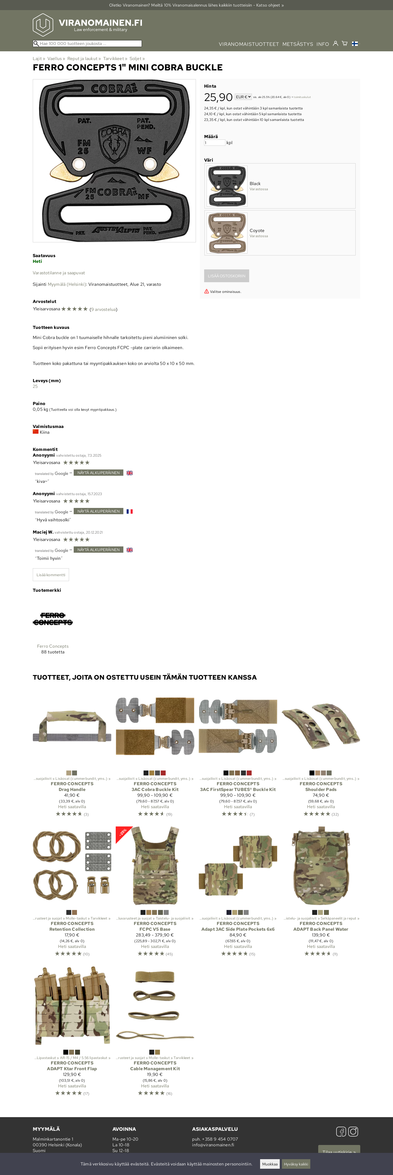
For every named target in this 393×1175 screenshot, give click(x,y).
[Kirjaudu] (335, 43)
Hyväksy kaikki (296, 1164)
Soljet (137, 58)
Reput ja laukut (84, 58)
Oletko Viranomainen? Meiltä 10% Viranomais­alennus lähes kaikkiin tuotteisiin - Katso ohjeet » (196, 5)
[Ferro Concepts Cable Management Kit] (155, 1033)
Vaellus (56, 58)
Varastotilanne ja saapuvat (59, 273)
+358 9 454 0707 (220, 1139)
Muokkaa (270, 1164)
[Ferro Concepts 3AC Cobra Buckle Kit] (155, 754)
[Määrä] (214, 142)
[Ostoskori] (344, 44)
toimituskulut (302, 97)
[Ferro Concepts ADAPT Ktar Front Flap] (72, 1033)
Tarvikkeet (115, 58)
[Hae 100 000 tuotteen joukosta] (87, 43)
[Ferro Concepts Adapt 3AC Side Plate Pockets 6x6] (238, 894)
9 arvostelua (103, 309)
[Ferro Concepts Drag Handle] (72, 754)
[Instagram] (353, 1132)
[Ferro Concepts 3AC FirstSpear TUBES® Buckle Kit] (238, 754)
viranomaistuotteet (249, 44)
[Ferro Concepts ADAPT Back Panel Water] (321, 894)
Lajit (39, 58)
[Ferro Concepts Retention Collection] (72, 894)
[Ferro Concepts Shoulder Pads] (321, 754)
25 (35, 386)
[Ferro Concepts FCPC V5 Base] (155, 894)
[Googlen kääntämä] (51, 473)
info (323, 44)
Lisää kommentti (51, 574)
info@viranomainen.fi (213, 1145)
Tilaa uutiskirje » (339, 1152)
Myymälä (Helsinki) (67, 284)
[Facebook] (341, 1132)
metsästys (297, 44)
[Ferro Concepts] (53, 631)
